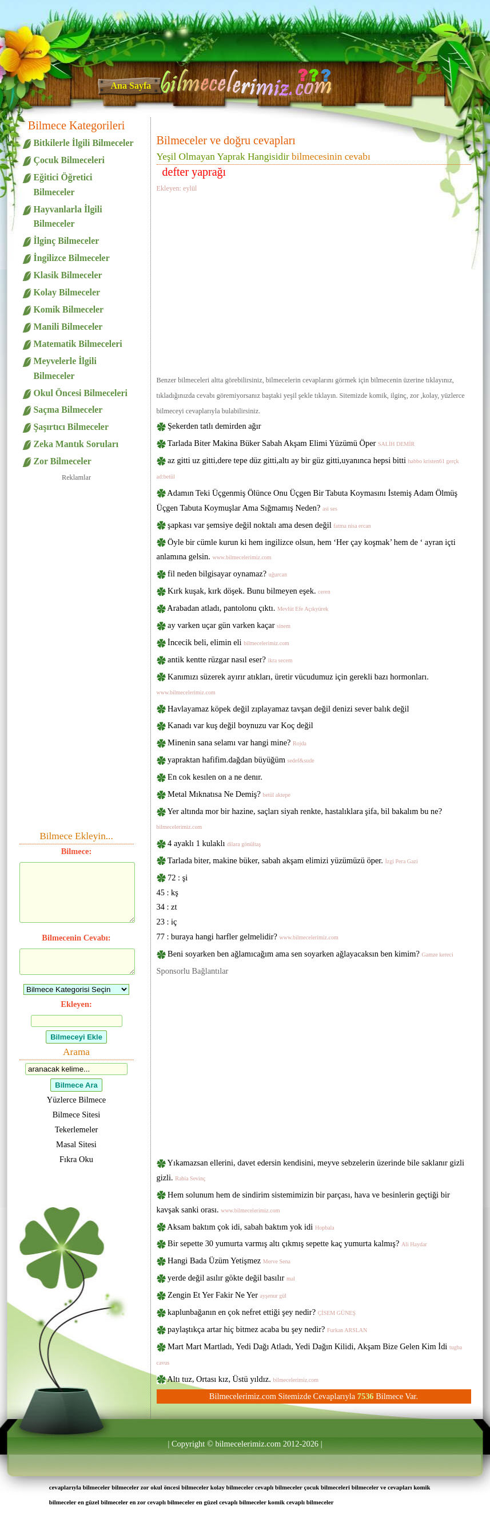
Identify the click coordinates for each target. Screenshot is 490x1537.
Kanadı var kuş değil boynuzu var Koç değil (240, 725)
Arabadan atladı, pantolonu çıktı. (247, 608)
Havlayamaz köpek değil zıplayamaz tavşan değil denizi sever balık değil (288, 708)
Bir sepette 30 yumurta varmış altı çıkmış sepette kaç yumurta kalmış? (297, 1243)
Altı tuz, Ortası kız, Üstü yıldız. (242, 1379)
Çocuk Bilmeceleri (69, 160)
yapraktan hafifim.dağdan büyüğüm (241, 759)
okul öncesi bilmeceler (179, 1487)
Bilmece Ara (76, 1085)
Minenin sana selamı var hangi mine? (237, 742)
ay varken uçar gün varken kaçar (229, 625)
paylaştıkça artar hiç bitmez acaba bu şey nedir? (267, 1329)
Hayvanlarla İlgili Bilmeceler (68, 216)
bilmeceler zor (130, 1487)
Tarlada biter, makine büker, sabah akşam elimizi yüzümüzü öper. (293, 860)
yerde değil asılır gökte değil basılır (231, 1277)
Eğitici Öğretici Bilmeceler (63, 184)
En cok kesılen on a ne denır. (215, 776)
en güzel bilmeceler (103, 1502)
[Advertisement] (314, 282)
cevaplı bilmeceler (278, 1487)
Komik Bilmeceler (69, 309)
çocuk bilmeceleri (327, 1487)
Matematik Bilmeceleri (78, 344)
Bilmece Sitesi (77, 1114)
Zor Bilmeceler (62, 461)
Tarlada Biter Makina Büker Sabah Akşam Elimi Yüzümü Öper (291, 443)
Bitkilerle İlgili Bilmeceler (84, 143)
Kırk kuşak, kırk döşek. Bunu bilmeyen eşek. (249, 590)
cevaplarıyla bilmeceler (79, 1487)
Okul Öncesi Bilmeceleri (81, 393)
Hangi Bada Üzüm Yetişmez (229, 1260)
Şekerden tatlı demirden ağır (214, 425)
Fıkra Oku (76, 1159)
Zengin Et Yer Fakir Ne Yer (227, 1294)
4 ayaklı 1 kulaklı (214, 843)
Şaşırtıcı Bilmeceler (71, 427)
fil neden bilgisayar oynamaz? (227, 573)
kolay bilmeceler (232, 1487)
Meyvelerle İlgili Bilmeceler (65, 368)
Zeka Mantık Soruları (76, 444)
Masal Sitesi (76, 1144)
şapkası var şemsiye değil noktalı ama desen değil (269, 525)
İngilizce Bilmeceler (72, 258)
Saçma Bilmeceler (68, 409)
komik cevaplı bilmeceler (301, 1502)
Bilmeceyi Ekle (76, 1037)
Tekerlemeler (76, 1129)
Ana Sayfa (131, 85)
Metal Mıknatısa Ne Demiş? (229, 794)
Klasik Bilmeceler (68, 275)
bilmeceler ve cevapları (382, 1487)
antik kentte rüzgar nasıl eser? (230, 659)
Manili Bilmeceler (68, 326)
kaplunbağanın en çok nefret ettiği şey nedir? (262, 1312)
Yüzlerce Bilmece (76, 1099)
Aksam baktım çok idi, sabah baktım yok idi (250, 1226)
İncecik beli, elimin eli (228, 642)
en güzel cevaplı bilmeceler (231, 1502)
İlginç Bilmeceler (66, 241)
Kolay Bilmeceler (67, 292)
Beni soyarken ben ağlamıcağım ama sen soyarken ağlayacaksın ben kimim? (310, 953)
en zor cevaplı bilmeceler (162, 1502)
